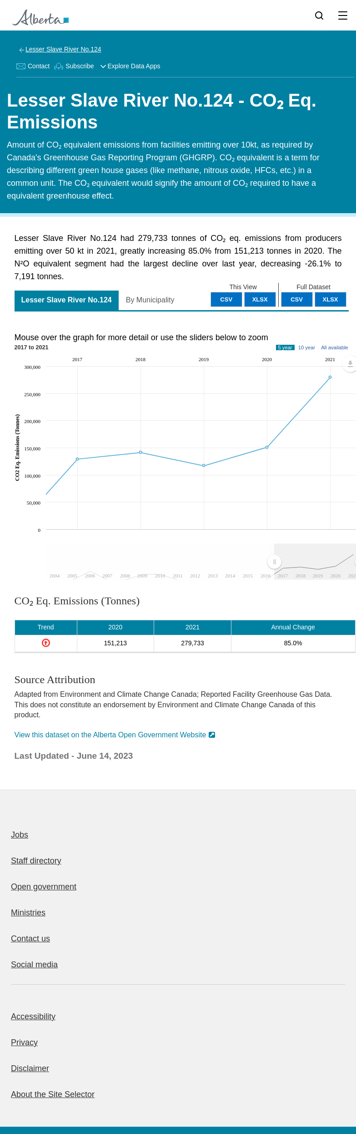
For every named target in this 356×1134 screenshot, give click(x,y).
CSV (297, 299)
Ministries (28, 912)
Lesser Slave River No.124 (63, 49)
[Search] (319, 15)
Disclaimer (30, 1068)
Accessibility (33, 1016)
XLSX (330, 299)
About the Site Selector (53, 1094)
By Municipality (150, 300)
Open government (43, 886)
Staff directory (36, 860)
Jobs (19, 834)
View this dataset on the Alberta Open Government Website (110, 735)
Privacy (24, 1042)
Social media (34, 964)
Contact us (30, 938)
